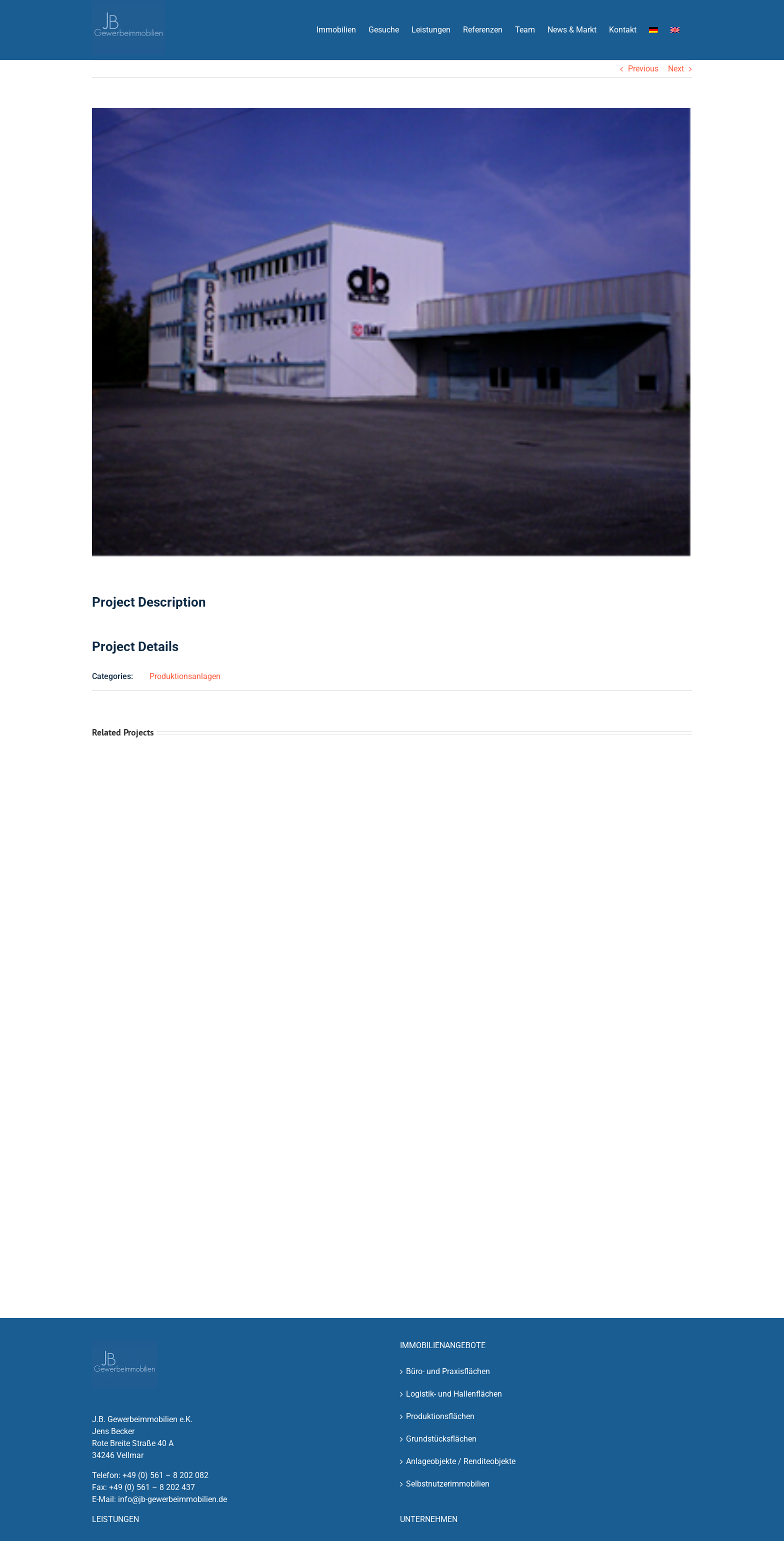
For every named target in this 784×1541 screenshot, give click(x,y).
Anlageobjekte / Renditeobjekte (461, 1461)
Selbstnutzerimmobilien (448, 1484)
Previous (643, 68)
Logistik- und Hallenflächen (454, 1394)
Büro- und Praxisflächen (448, 1371)
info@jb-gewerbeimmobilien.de (172, 1499)
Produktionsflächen (440, 1416)
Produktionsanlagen (185, 676)
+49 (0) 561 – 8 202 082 (165, 1475)
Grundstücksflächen (441, 1439)
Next (676, 68)
